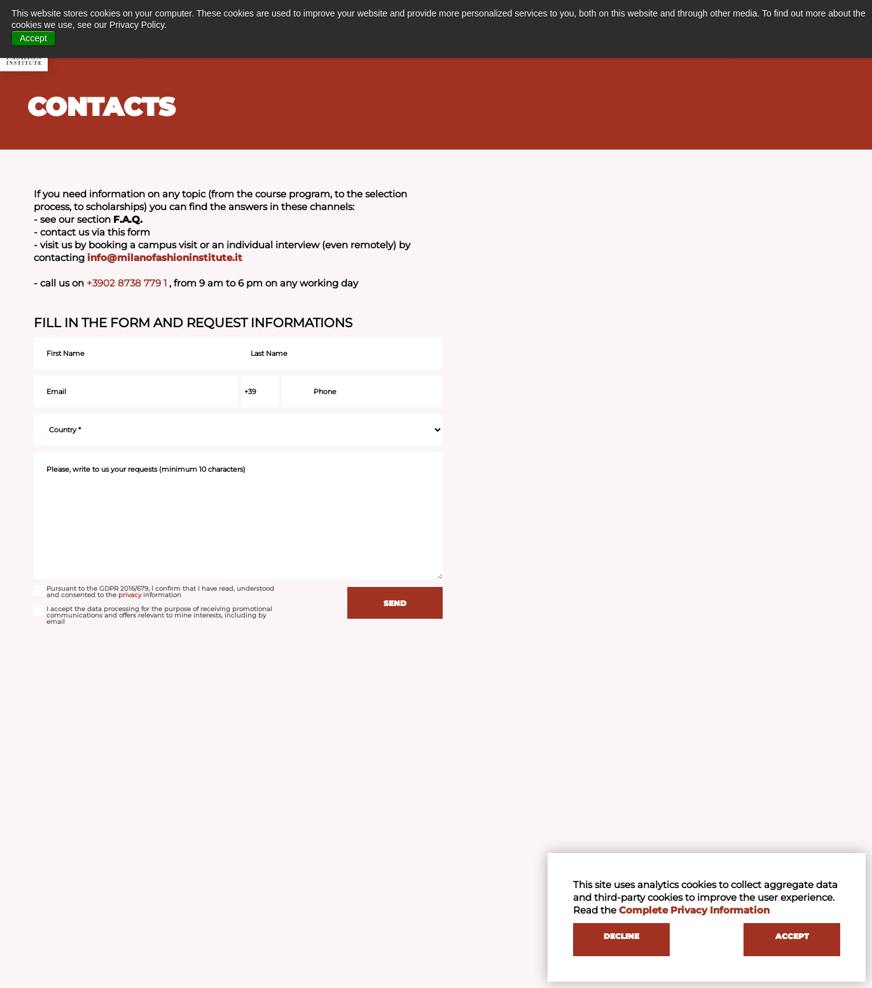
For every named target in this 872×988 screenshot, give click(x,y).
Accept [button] (33, 38)
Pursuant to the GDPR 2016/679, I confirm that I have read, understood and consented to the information (154, 592)
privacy (129, 595)
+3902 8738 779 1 (128, 283)
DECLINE (621, 936)
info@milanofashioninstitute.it (164, 257)
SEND (395, 603)
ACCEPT (792, 936)
